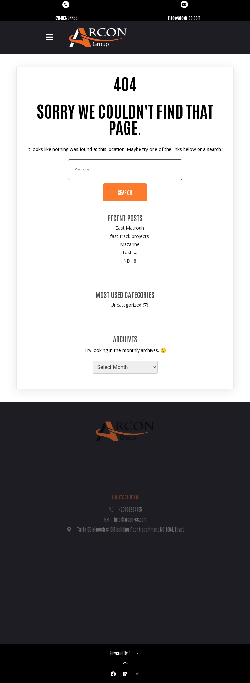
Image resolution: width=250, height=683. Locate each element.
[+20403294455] (65, 4)
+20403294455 (66, 17)
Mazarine (130, 244)
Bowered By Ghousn (125, 653)
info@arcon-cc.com (184, 17)
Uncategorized (126, 305)
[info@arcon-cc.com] (184, 4)
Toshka (130, 252)
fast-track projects (129, 236)
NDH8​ (129, 261)
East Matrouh (129, 228)
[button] (49, 37)
